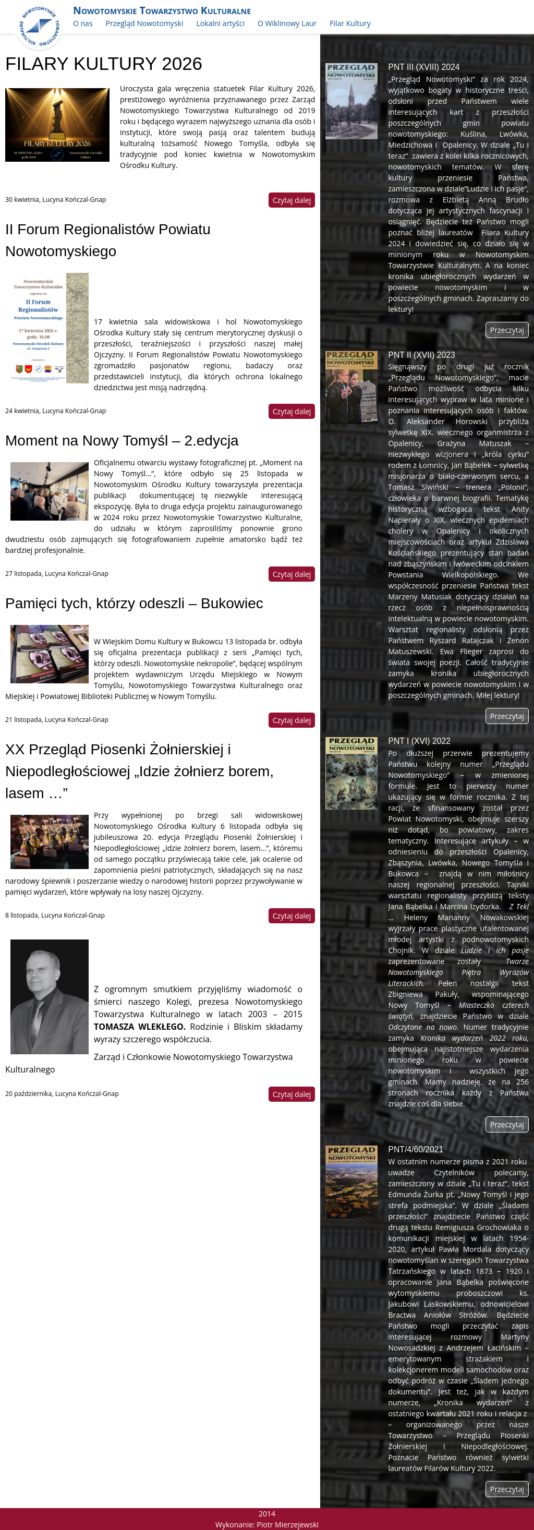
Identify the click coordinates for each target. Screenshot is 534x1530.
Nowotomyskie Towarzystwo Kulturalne (162, 10)
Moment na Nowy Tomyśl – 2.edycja (122, 440)
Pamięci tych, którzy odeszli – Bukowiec (134, 603)
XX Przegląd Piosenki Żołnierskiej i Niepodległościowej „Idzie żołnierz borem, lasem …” (139, 771)
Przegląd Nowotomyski (145, 23)
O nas (83, 23)
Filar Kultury (350, 23)
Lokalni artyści (220, 23)
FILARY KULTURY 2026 (103, 63)
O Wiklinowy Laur (287, 23)
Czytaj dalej (292, 200)
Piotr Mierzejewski (288, 1524)
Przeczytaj (507, 330)
